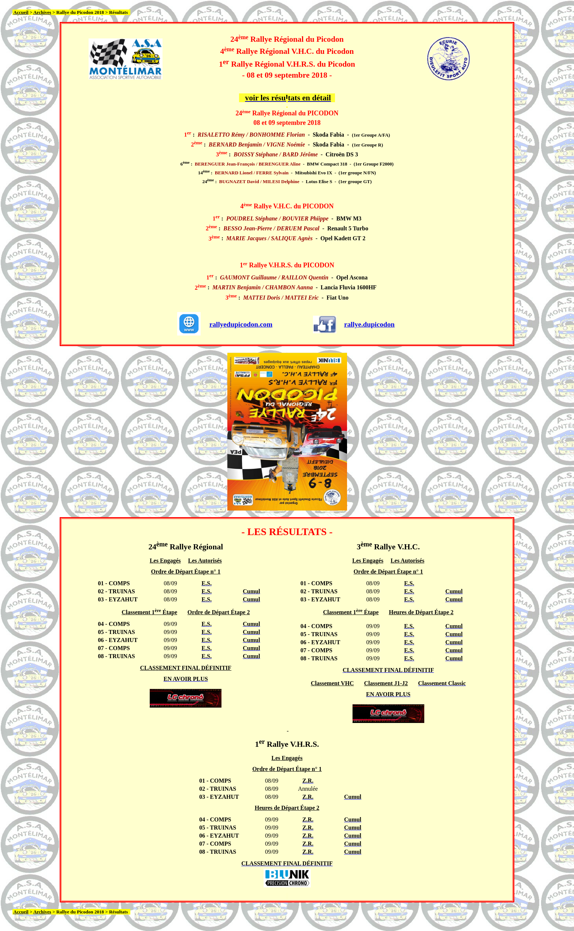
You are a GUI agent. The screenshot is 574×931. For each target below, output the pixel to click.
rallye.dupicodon (369, 324)
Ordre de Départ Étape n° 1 (186, 571)
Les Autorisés (205, 560)
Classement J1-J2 (386, 683)
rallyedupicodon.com (240, 324)
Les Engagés (165, 560)
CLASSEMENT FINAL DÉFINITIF (186, 668)
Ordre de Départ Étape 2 (218, 612)
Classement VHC (332, 683)
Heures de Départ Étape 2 (421, 612)
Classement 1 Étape (149, 612)
